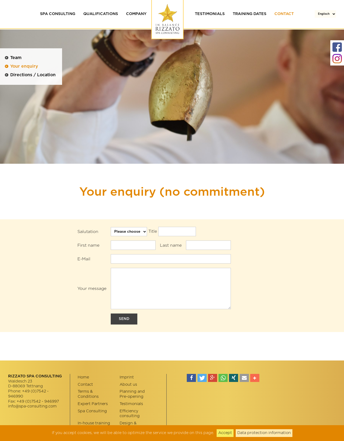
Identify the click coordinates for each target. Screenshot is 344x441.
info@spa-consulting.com (32, 406)
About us (128, 384)
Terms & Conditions (88, 394)
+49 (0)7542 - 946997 (38, 401)
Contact (284, 14)
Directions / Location (33, 75)
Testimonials (210, 14)
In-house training (94, 423)
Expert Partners (93, 404)
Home (83, 377)
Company (136, 14)
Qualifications (100, 14)
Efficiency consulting (130, 413)
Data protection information (264, 433)
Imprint (127, 377)
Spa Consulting (57, 14)
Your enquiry (24, 66)
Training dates (249, 14)
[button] (191, 378)
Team (16, 58)
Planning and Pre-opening (132, 394)
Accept (225, 433)
